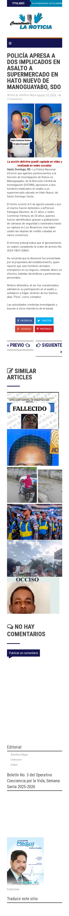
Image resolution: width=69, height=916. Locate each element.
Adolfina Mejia (19, 754)
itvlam (14, 764)
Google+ (24, 328)
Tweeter (45, 320)
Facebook (24, 320)
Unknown (16, 759)
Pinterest (44, 328)
